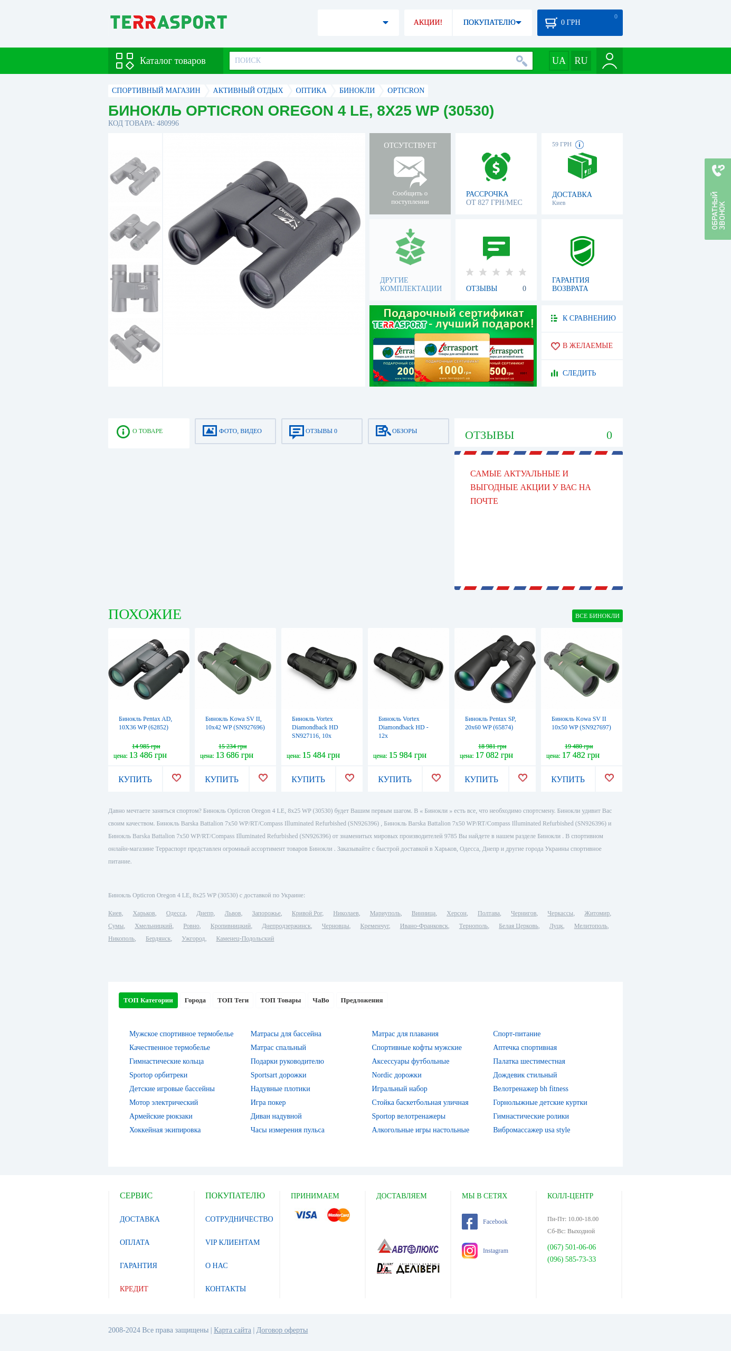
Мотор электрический (163, 1102)
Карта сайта (232, 1330)
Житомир (597, 913)
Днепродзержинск (286, 926)
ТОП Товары (280, 1000)
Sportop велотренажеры (409, 1116)
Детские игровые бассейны (172, 1089)
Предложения (362, 1000)
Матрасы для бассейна (286, 1034)
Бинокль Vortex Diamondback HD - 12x (403, 727)
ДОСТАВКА (140, 1219)
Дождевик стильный (525, 1075)
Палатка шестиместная (529, 1061)
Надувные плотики (280, 1089)
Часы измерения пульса (288, 1130)
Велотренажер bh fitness (530, 1089)
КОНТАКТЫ (225, 1289)
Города (195, 1000)
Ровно (191, 926)
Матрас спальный (278, 1048)
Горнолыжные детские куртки (540, 1102)
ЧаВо (320, 1000)
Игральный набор (400, 1089)
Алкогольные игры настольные (421, 1130)
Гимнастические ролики (531, 1116)
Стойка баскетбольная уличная (420, 1102)
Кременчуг (374, 926)
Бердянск (158, 938)
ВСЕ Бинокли (597, 616)
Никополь (121, 938)
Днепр (204, 913)
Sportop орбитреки (158, 1075)
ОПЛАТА (135, 1242)
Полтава (489, 913)
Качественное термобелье (169, 1048)
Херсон (457, 913)
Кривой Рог (307, 913)
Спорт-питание (516, 1034)
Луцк (556, 926)
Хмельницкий (153, 926)
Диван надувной (276, 1116)
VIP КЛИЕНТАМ (232, 1242)
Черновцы (335, 926)
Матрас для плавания (405, 1034)
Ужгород (193, 938)
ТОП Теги (233, 1000)
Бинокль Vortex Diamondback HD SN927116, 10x (315, 727)
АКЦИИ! (428, 22)
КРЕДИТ (134, 1289)
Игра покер (268, 1102)
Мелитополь (590, 926)
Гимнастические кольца (166, 1061)
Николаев (345, 913)
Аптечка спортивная (525, 1048)
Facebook (485, 1222)
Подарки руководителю (287, 1061)
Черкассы (560, 913)
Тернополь (473, 926)
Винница (423, 913)
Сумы (116, 926)
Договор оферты (282, 1330)
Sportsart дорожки (279, 1075)
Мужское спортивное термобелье (181, 1034)
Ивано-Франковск (424, 926)
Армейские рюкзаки (161, 1116)
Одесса (175, 913)
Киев (114, 913)
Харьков (143, 913)
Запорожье (266, 913)
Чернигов (523, 913)
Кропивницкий (231, 926)
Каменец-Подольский (245, 938)
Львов (233, 913)
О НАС (216, 1266)
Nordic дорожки (397, 1075)
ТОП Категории (148, 1000)
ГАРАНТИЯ (138, 1266)
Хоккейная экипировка (165, 1130)
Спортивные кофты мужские (417, 1048)
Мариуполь (385, 913)
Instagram (485, 1251)
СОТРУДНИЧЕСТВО (239, 1219)
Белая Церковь (518, 926)
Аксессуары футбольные (411, 1061)
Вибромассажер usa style (531, 1130)
